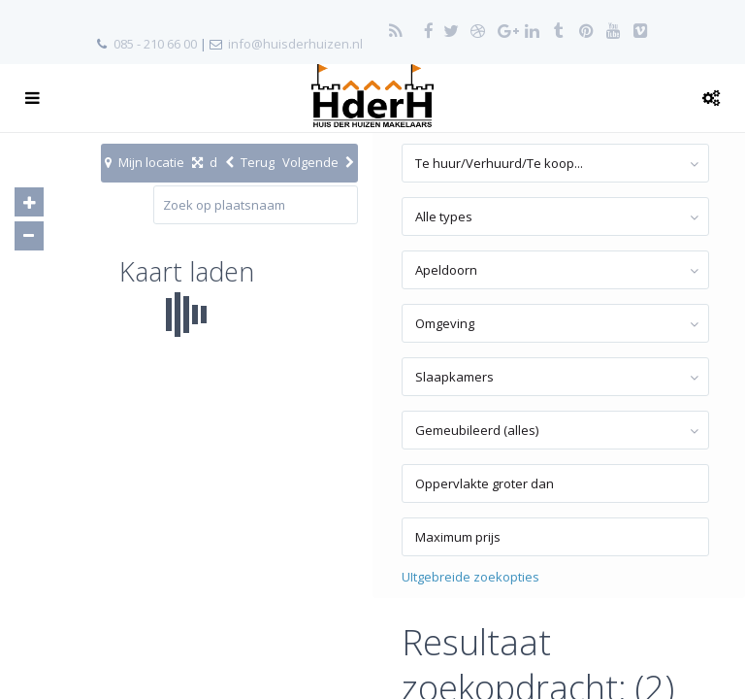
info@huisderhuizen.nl (295, 43)
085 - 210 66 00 (155, 43)
